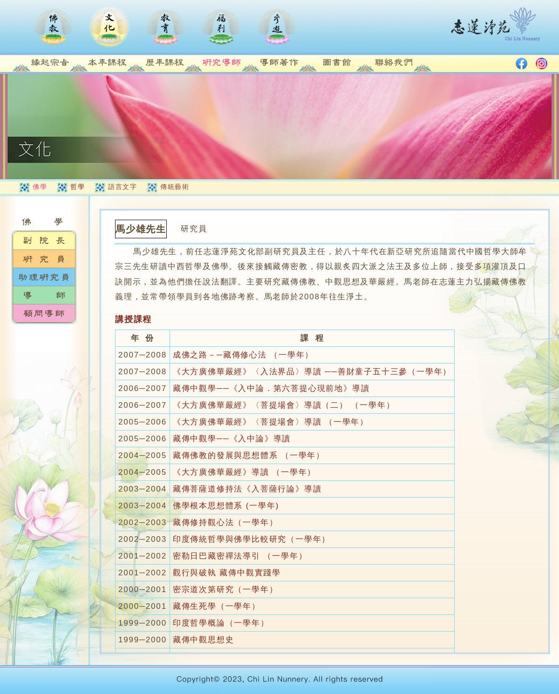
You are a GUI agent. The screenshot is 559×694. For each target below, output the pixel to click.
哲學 (77, 186)
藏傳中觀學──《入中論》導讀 (232, 438)
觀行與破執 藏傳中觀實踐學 (227, 572)
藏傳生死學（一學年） (216, 606)
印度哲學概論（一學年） (221, 623)
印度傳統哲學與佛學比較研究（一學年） (251, 539)
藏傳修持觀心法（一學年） (225, 522)
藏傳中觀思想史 (203, 639)
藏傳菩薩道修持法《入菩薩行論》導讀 (247, 489)
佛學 (40, 186)
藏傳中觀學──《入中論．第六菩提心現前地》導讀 (271, 388)
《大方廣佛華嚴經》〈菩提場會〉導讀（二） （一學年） (284, 405)
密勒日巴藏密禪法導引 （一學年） (240, 556)
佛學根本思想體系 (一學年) (226, 505)
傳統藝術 (174, 186)
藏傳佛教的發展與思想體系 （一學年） (249, 455)
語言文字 (122, 186)
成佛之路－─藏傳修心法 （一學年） (243, 354)
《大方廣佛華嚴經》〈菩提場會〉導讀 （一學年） (270, 422)
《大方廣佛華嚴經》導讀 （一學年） (244, 472)
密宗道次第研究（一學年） (225, 589)
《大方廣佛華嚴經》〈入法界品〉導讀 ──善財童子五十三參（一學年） (312, 371)
